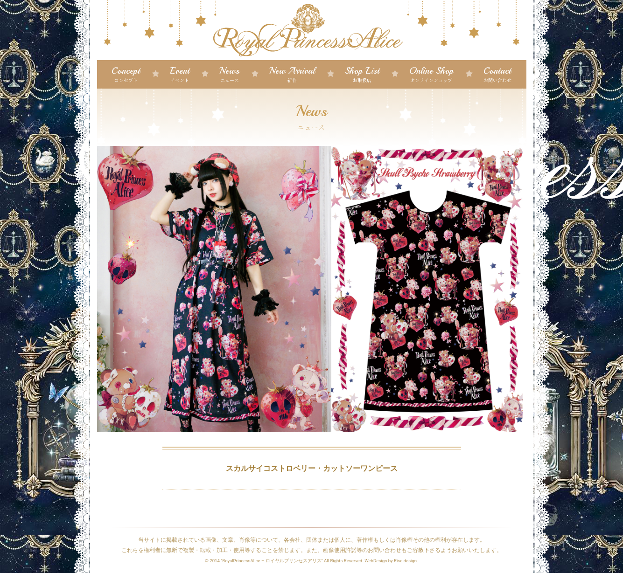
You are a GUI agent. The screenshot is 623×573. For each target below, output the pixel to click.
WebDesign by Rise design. (391, 560)
